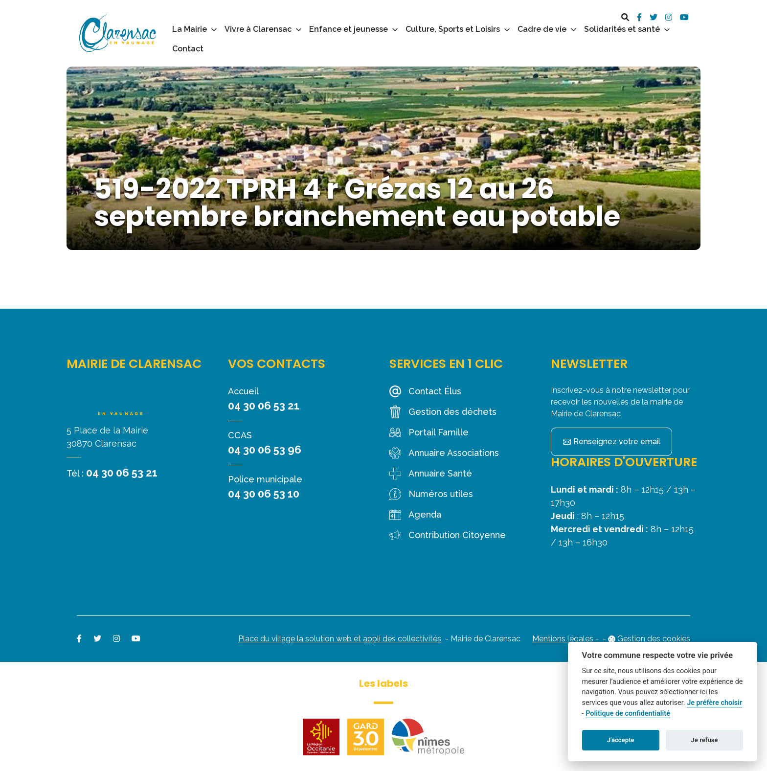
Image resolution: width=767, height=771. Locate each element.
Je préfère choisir (714, 703)
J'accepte (620, 740)
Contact (187, 48)
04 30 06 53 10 (263, 493)
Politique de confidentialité (628, 713)
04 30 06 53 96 (264, 449)
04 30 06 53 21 (122, 472)
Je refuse (704, 740)
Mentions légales (562, 638)
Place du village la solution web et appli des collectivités (339, 638)
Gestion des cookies (653, 638)
